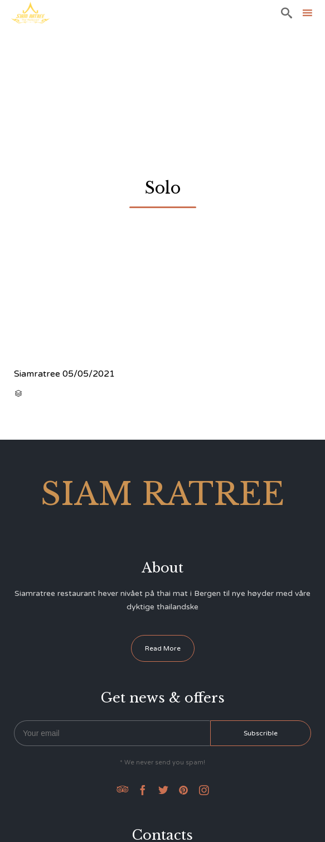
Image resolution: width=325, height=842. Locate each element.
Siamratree (37, 373)
